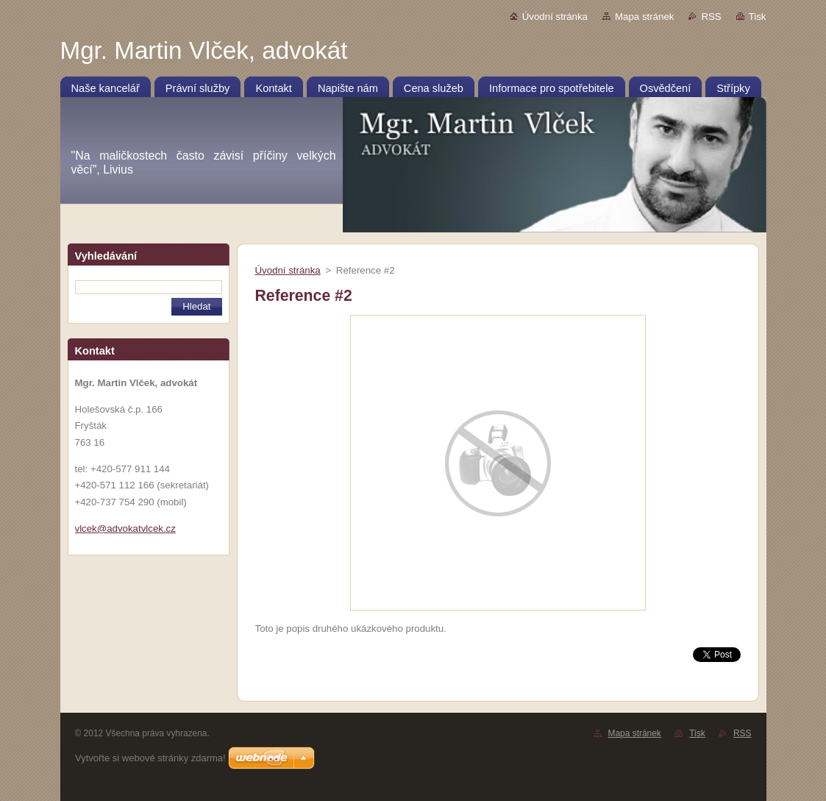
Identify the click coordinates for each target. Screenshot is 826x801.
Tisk (757, 16)
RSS (711, 16)
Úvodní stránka (555, 16)
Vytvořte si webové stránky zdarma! (150, 757)
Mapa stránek (644, 16)
